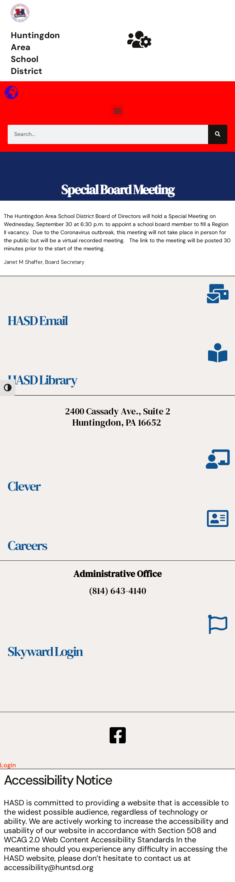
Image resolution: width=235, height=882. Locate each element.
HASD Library (42, 380)
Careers (27, 545)
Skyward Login (45, 651)
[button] (117, 110)
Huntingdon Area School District (35, 53)
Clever (24, 486)
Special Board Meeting (117, 189)
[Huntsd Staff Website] (139, 39)
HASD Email (38, 320)
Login (8, 765)
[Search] (217, 134)
